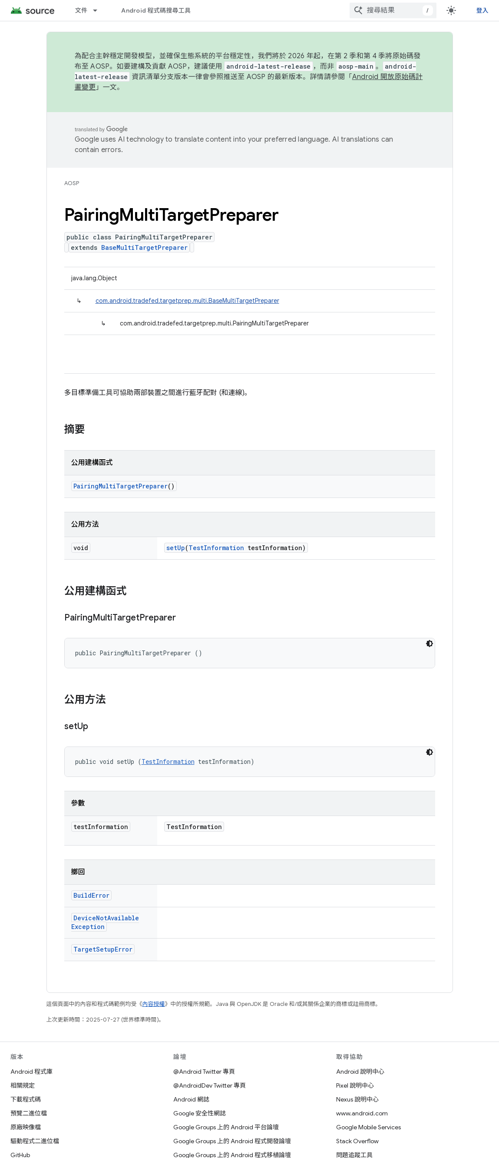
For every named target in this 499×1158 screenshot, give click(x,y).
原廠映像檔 (25, 1127)
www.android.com (362, 1113)
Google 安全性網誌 (199, 1113)
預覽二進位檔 (28, 1113)
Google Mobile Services (368, 1127)
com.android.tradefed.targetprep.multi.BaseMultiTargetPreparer (187, 301)
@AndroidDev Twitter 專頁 (209, 1085)
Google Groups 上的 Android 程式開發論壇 (232, 1141)
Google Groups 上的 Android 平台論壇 (226, 1127)
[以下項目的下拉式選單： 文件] (99, 10)
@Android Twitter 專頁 (204, 1071)
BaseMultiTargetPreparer (144, 247)
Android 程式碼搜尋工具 (156, 10)
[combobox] (393, 10)
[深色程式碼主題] (429, 643)
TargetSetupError (102, 949)
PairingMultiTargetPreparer (120, 486)
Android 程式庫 (31, 1071)
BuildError (91, 895)
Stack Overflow (357, 1141)
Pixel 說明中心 (355, 1085)
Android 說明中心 (360, 1071)
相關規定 (22, 1085)
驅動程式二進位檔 (34, 1141)
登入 (482, 10)
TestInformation (216, 548)
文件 (81, 10)
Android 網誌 (191, 1099)
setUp (175, 548)
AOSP (71, 183)
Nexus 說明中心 (357, 1099)
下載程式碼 (25, 1099)
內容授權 (153, 1004)
